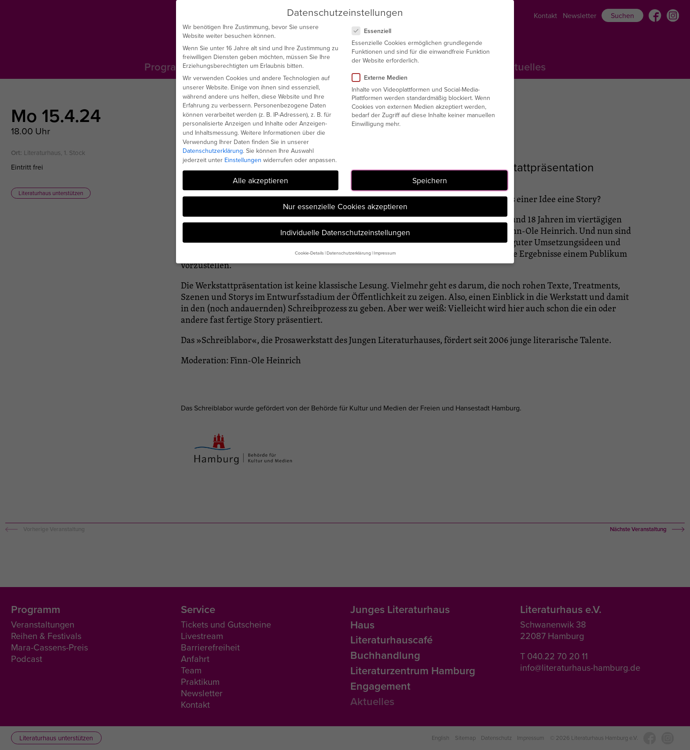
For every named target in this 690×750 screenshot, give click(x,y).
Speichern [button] (429, 180)
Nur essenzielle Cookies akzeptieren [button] (345, 206)
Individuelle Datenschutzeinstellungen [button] (345, 232)
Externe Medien (383, 77)
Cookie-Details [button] (309, 253)
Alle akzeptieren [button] (260, 180)
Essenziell (375, 30)
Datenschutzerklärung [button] (349, 253)
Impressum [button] (385, 253)
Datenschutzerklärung (213, 150)
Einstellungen (242, 159)
